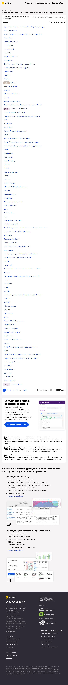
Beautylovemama (10, 30)
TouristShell (8, 45)
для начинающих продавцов (24, 666)
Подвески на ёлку (11, 42)
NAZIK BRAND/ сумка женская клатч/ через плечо (22, 354)
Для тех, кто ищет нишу (17, 477)
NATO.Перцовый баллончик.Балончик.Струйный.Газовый (25, 228)
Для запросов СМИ (11, 655)
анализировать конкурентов (13, 669)
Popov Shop (8, 38)
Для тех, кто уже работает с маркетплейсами (28, 531)
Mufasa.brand (9, 49)
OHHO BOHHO (9, 369)
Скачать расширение (41, 3)
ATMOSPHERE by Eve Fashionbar (16, 187)
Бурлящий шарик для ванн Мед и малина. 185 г (22, 276)
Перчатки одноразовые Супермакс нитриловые (22, 116)
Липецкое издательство (13, 202)
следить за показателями (46, 668)
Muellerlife (8, 365)
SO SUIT (13, 83)
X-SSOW (7, 302)
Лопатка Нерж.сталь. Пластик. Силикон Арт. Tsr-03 (22, 105)
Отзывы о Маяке (11, 652)
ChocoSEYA (8, 60)
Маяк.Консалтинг (46, 641)
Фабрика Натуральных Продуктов (16, 68)
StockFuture (8, 336)
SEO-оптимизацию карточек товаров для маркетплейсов (44, 673)
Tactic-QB (7, 176)
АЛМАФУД (8, 198)
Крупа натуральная (11, 172)
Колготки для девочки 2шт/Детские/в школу (21, 254)
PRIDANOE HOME (10, 86)
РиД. (6, 217)
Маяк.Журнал (45, 644)
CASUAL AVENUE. (10, 205)
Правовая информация (13, 639)
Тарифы (28, 3)
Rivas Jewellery (9, 161)
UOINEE (7, 343)
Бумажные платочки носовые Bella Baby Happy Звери (24, 27)
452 (5, 120)
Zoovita (6, 317)
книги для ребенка (11, 362)
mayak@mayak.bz (11, 631)
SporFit (6, 261)
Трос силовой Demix (11, 239)
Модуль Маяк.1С (54, 669)
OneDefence (8, 153)
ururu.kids (8, 284)
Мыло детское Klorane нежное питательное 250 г (22, 269)
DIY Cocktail (8, 313)
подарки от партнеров (20, 674)
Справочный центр (11, 641)
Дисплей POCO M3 (11, 56)
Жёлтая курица (10, 306)
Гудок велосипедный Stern (14, 112)
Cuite (6, 351)
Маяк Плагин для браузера (49, 633)
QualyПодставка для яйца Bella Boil (17, 258)
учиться (23, 671)
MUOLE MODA (9, 183)
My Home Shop (16, 384)
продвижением (35, 668)
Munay (6, 97)
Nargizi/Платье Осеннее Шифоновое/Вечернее (21, 142)
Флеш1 (6, 287)
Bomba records (9, 380)
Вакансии (9, 658)
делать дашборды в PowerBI (13, 671)
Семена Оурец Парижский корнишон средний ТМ (23, 34)
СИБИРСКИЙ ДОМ (11, 328)
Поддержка (9, 647)
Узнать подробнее (15, 496)
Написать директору (12, 644)
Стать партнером (11, 650)
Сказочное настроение (19, 109)
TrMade (7, 190)
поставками (27, 668)
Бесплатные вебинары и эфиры (51, 630)
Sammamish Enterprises (12, 332)
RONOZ (7, 164)
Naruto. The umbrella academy (15, 131)
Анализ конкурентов (47, 638)
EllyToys (7, 79)
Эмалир (7, 90)
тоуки (6, 209)
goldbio (7, 291)
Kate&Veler (8, 127)
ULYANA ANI (8, 71)
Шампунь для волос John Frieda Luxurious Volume (22, 295)
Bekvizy (7, 310)
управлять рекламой (18, 668)
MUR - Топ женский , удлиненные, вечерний (21, 347)
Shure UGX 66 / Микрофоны (14, 321)
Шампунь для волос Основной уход (17, 231)
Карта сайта (9, 636)
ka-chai (6, 280)
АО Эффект (8, 235)
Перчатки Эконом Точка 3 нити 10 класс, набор (21, 358)
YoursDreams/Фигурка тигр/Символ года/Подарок (23, 146)
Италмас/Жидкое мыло (13, 220)
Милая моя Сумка (10, 224)
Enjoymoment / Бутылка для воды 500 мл (19, 64)
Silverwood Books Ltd (11, 94)
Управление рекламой (48, 636)
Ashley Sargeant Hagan (12, 101)
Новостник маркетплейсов (49, 647)
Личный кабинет (58, 3)
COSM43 (7, 298)
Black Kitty (8, 123)
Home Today (8, 265)
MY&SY (6, 168)
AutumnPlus (8, 250)
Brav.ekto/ (7, 53)
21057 (25, 390)
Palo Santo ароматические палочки (17, 246)
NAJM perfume (9, 213)
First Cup (7, 75)
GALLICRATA (8, 377)
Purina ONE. (8, 157)
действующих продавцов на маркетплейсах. (46, 666)
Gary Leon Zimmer (10, 243)
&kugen (7, 272)
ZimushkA (7, 179)
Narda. (6, 150)
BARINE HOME (9, 325)
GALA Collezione (10, 194)
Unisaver (7, 135)
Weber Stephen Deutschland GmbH (17, 138)
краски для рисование (12, 339)
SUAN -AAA (8, 373)
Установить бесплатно (16, 425)
